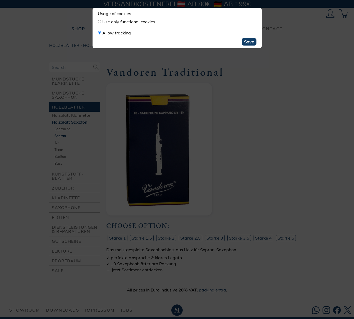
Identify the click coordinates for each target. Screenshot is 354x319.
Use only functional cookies (128, 21)
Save (249, 41)
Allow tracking (116, 32)
